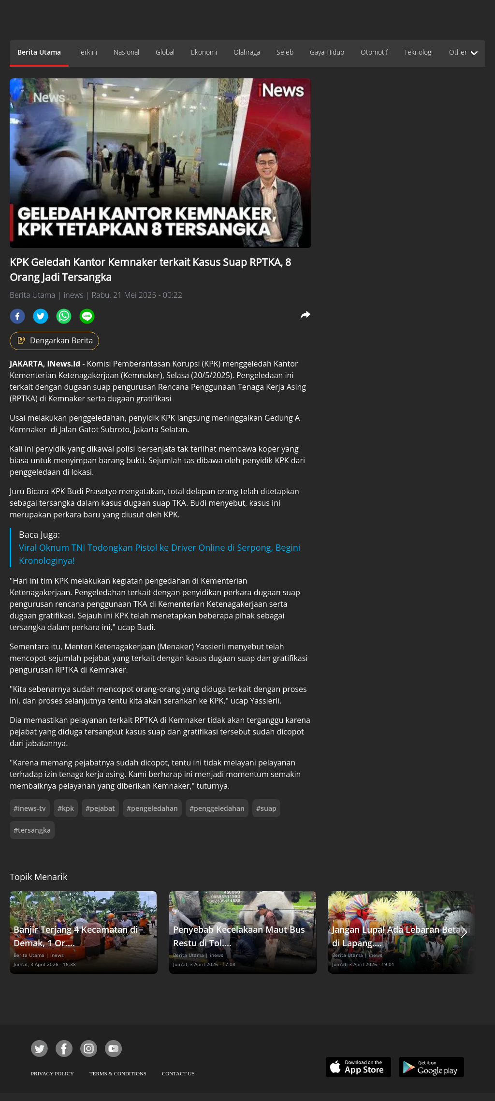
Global (165, 52)
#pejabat (100, 808)
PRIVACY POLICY (52, 1073)
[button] (464, 932)
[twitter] (40, 316)
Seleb (285, 52)
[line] (87, 316)
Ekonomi (204, 52)
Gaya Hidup (327, 52)
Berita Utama (39, 52)
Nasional (126, 52)
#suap (266, 808)
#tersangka (32, 830)
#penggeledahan (217, 808)
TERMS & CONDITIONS (117, 1073)
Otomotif (374, 52)
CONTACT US (178, 1073)
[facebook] (17, 316)
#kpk (66, 808)
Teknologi (418, 52)
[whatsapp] (64, 316)
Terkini (87, 52)
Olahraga (246, 52)
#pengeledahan (152, 808)
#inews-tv (30, 808)
